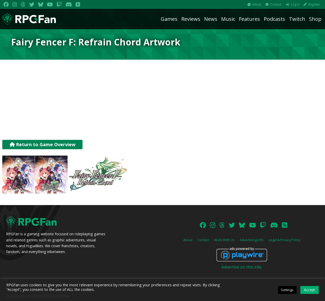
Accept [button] (309, 289)
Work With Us (224, 240)
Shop (315, 18)
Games (169, 18)
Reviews (190, 18)
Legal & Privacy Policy (284, 240)
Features (249, 18)
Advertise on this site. (241, 267)
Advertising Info (252, 240)
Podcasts (274, 18)
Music (228, 18)
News (210, 18)
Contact (275, 4)
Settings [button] (287, 290)
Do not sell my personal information (36, 295)
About (256, 4)
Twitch (297, 18)
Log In (295, 4)
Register (314, 4)
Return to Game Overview (42, 144)
